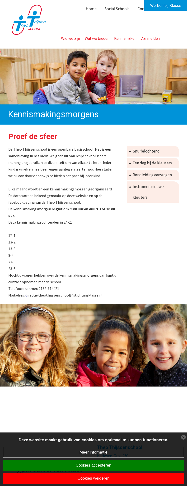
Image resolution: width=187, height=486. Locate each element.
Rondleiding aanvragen (152, 174)
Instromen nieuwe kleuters (148, 192)
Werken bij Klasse (165, 5)
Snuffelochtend (146, 151)
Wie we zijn (70, 38)
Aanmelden (150, 38)
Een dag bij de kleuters (152, 163)
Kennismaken (125, 38)
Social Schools (117, 8)
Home (91, 8)
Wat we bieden (97, 38)
